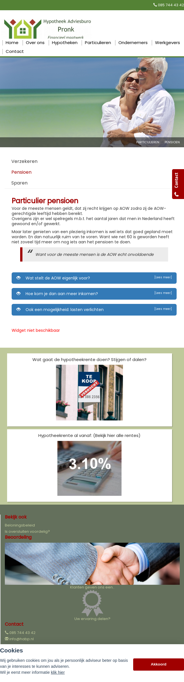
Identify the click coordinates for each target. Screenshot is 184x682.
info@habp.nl (21, 639)
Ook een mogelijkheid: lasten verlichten (94, 309)
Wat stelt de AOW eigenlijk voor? (94, 278)
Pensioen (172, 142)
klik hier (58, 672)
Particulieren (147, 142)
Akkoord (158, 664)
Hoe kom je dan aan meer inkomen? (94, 294)
